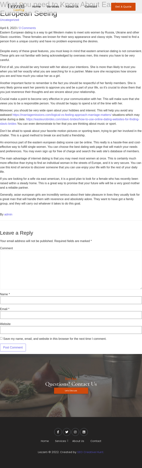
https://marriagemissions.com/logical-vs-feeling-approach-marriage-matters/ (62, 114)
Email (4, 309)
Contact (91, 6)
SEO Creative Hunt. (90, 452)
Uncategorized (9, 19)
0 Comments (27, 28)
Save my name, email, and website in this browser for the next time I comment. (54, 338)
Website (5, 324)
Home (36, 6)
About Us (72, 6)
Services (53, 6)
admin (8, 214)
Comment (6, 248)
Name (5, 294)
